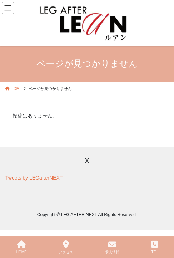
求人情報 (112, 247)
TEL (154, 247)
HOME (21, 247)
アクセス (66, 247)
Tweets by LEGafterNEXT (34, 178)
